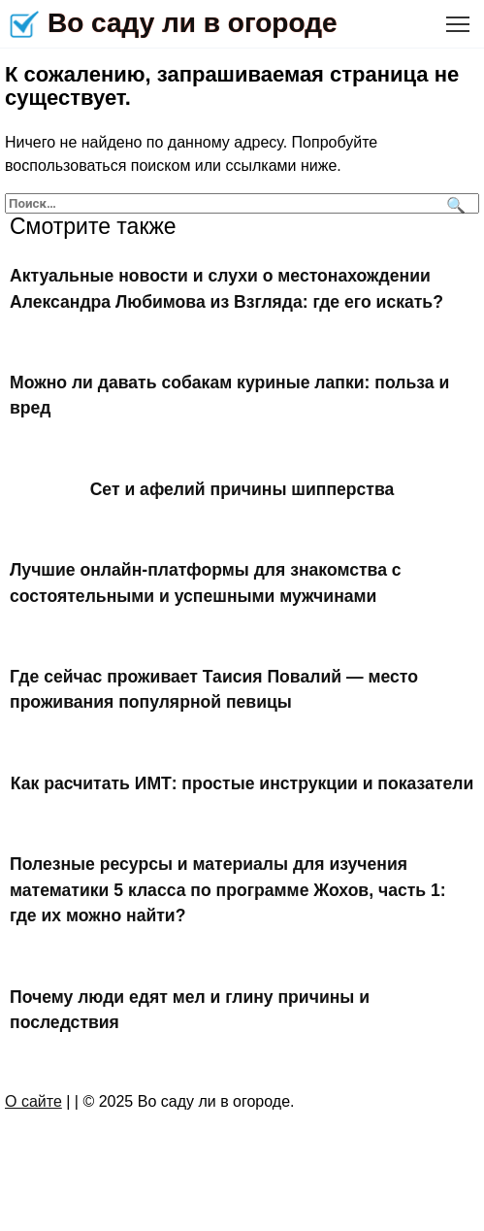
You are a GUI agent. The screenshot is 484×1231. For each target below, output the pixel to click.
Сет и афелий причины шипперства (242, 489)
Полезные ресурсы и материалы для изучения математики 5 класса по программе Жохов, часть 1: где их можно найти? (228, 889)
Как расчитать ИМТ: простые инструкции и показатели (242, 783)
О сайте (33, 1101)
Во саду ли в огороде (193, 23)
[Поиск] (453, 203)
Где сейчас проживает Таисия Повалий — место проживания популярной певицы (214, 689)
